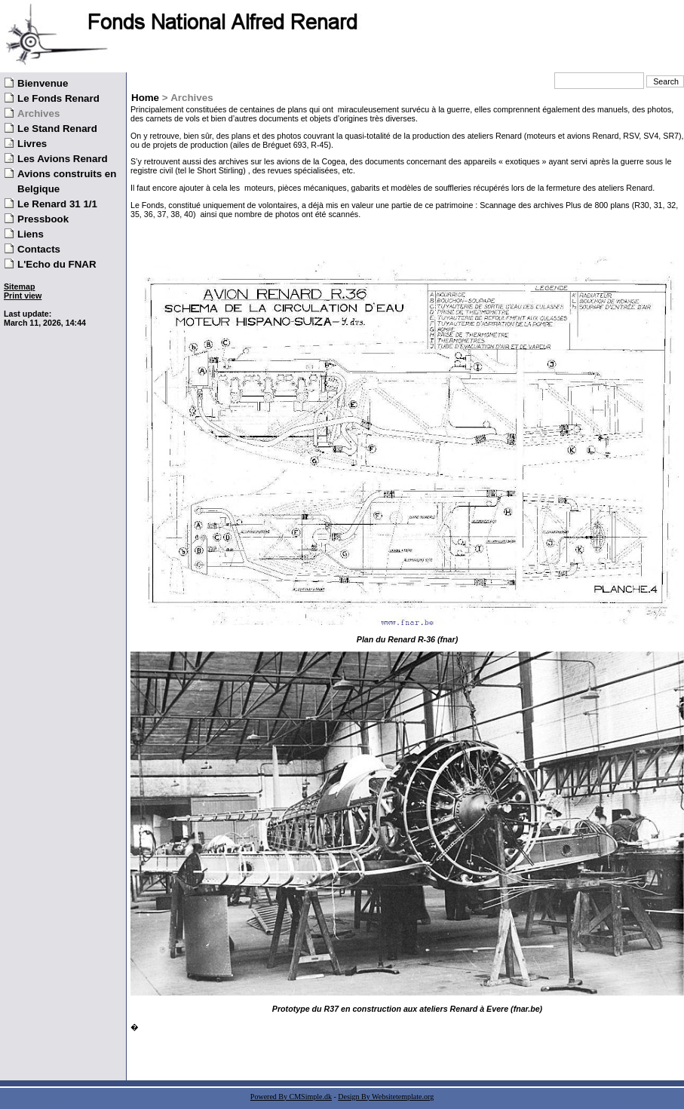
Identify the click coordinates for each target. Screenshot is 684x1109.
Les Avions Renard (62, 158)
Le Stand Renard (57, 128)
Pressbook (43, 219)
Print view (22, 295)
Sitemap (19, 286)
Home (145, 97)
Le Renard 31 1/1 (57, 204)
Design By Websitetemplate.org (386, 1096)
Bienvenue (42, 83)
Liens (30, 234)
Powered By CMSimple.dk (291, 1096)
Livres (32, 143)
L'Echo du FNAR (57, 264)
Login (13, 304)
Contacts (38, 249)
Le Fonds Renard (58, 98)
